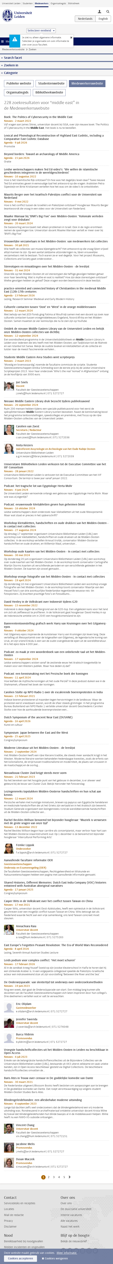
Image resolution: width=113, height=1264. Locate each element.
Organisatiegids (58, 3)
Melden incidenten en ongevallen (24, 1247)
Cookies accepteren (20, 1258)
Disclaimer (10, 1227)
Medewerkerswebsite (13, 49)
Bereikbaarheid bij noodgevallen (23, 1241)
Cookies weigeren (56, 1258)
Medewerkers (41, 3)
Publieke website (18, 83)
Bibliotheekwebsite (49, 92)
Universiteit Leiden (11, 3)
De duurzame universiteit (76, 1209)
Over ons (66, 1203)
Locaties (9, 1209)
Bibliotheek (73, 3)
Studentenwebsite (51, 83)
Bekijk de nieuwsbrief (74, 1241)
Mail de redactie (14, 1215)
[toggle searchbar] (108, 11)
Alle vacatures (69, 1221)
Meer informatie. (67, 1253)
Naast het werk (70, 1227)
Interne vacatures (71, 1215)
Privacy (8, 1221)
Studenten (28, 3)
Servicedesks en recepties (19, 1203)
